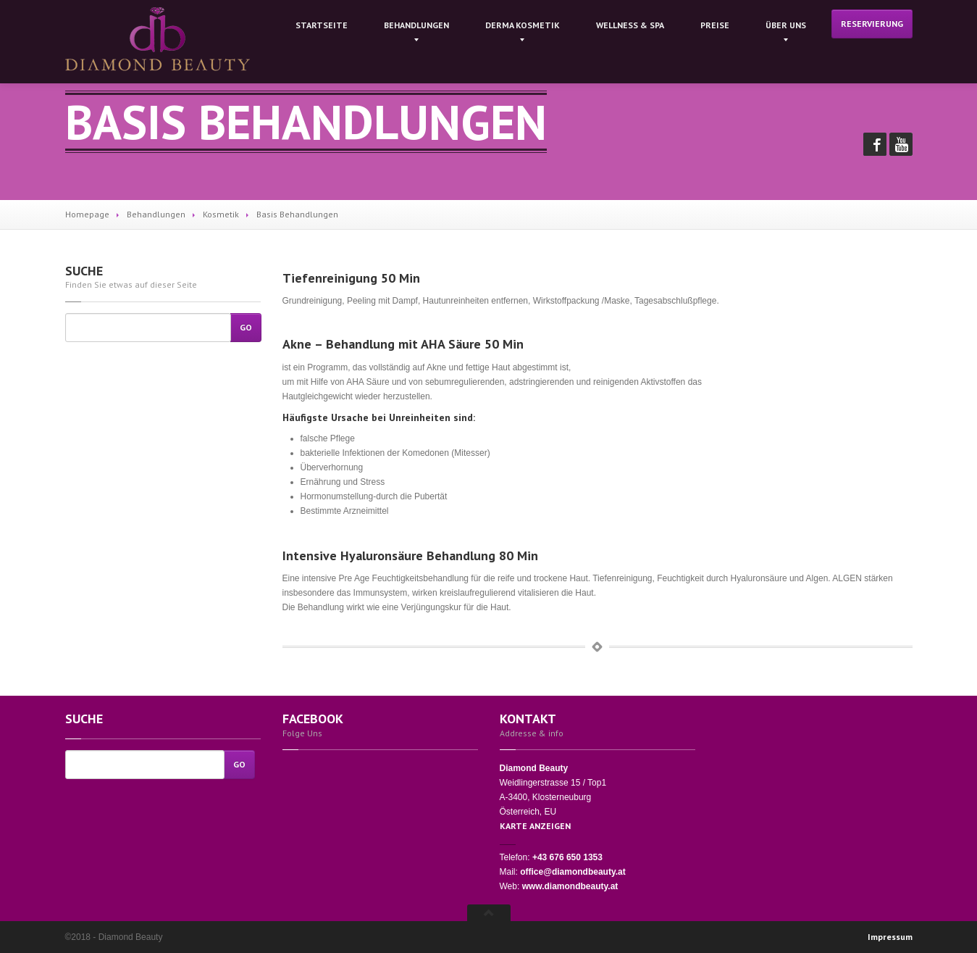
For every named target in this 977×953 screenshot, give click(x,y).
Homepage (87, 214)
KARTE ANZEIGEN (535, 825)
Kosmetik (221, 214)
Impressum (890, 936)
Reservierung (872, 23)
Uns (786, 25)
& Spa (630, 25)
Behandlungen (416, 25)
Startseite (321, 25)
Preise (714, 25)
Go (246, 327)
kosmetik (522, 25)
